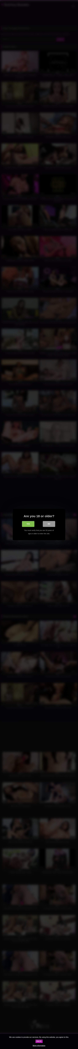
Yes (28, 524)
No (49, 524)
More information (39, 1045)
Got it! (38, 1041)
